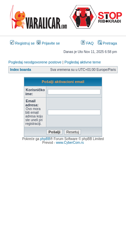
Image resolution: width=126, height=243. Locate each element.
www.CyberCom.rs (70, 142)
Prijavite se (48, 43)
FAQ (87, 43)
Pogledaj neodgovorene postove (34, 62)
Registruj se (22, 43)
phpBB (45, 139)
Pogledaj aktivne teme (83, 62)
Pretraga (107, 43)
